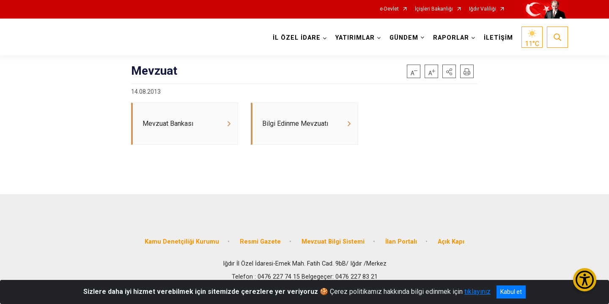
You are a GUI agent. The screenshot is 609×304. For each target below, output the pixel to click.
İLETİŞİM (498, 37)
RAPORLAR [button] (451, 37)
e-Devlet (389, 9)
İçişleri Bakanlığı (434, 9)
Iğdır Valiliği (482, 9)
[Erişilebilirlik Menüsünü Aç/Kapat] (584, 279)
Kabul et (511, 291)
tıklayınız (477, 292)
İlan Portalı (401, 241)
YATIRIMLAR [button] (355, 37)
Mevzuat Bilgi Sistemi (333, 241)
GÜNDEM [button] (404, 37)
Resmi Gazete (260, 241)
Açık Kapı (451, 241)
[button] (449, 71)
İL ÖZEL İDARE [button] (297, 37)
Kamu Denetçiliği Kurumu (182, 241)
